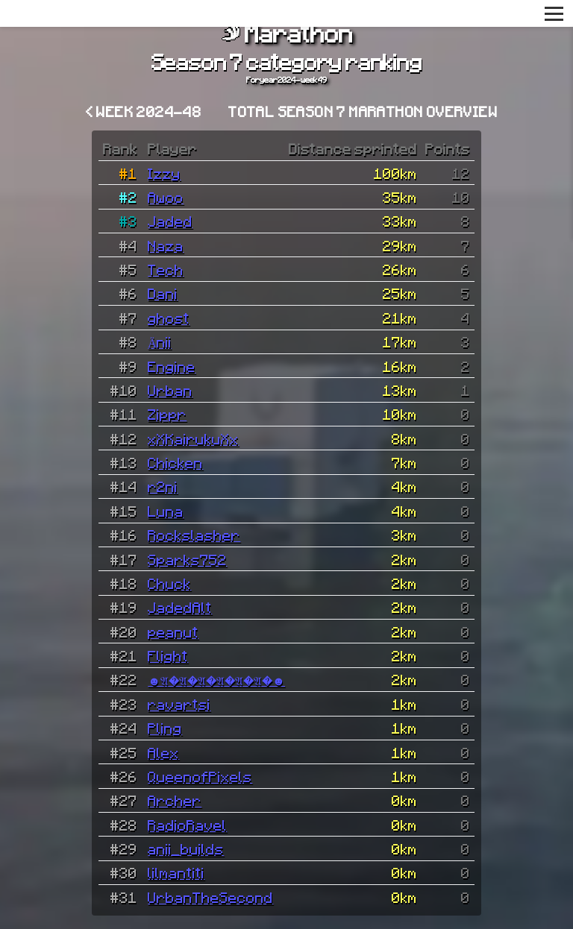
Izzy (164, 173)
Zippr (167, 413)
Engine (171, 366)
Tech (166, 269)
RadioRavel (187, 824)
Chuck (169, 583)
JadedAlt (180, 606)
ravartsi (179, 703)
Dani (163, 293)
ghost (169, 317)
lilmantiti (176, 872)
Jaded (170, 220)
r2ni (163, 486)
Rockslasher (194, 534)
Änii (160, 341)
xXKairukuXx (193, 438)
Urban (170, 389)
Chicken (175, 462)
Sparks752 (187, 559)
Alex (163, 752)
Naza (166, 245)
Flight (168, 655)
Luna (166, 510)
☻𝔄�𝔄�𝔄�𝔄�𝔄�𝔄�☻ (216, 679)
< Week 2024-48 (144, 111)
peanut (173, 631)
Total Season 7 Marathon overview (363, 111)
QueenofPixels (200, 776)
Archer (174, 800)
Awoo (166, 196)
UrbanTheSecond (210, 896)
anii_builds (186, 848)
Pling (165, 727)
